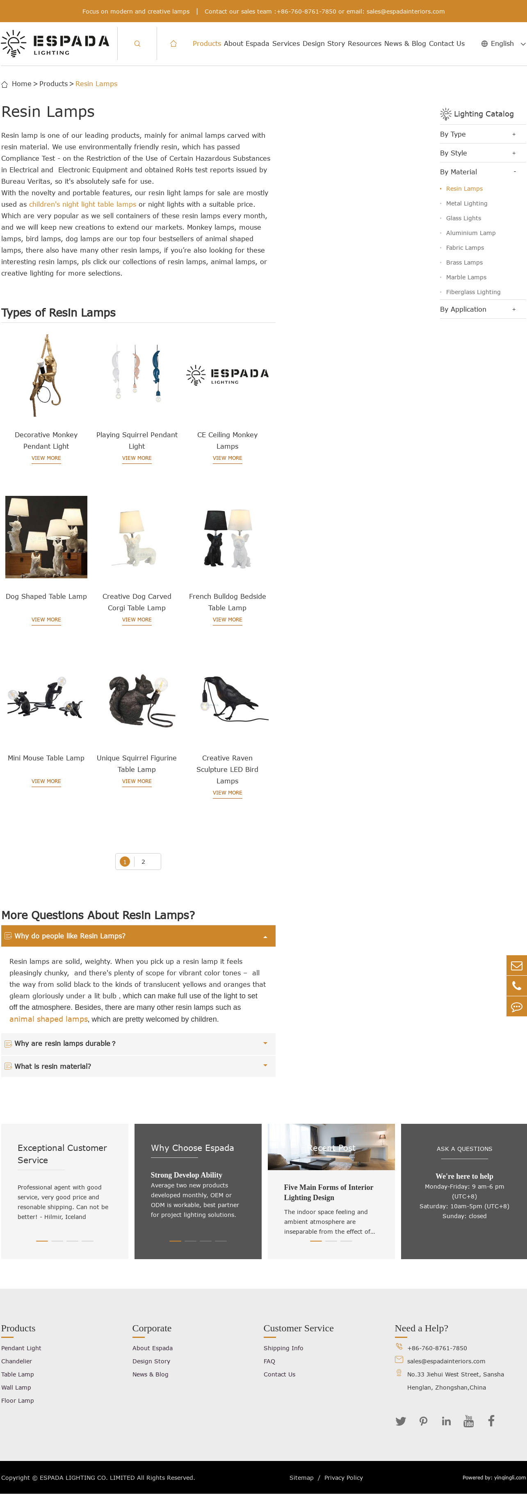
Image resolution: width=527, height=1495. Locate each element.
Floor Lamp (17, 1400)
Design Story (324, 43)
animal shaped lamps (48, 1019)
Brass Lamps (464, 262)
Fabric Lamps (465, 247)
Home (22, 83)
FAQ (269, 1361)
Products (207, 43)
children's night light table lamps (82, 204)
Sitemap (302, 1477)
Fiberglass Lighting (473, 291)
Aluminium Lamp (471, 232)
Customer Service (299, 1328)
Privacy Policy (343, 1477)
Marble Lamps (466, 277)
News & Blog (405, 43)
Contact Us (447, 43)
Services (286, 43)
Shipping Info (283, 1348)
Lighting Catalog (484, 113)
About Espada (246, 43)
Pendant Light (21, 1348)
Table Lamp (17, 1374)
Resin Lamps (96, 83)
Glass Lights (463, 218)
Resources (364, 43)
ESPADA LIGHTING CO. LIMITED (87, 1477)
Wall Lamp (16, 1387)
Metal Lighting (467, 203)
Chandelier (16, 1361)
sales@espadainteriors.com (406, 11)
